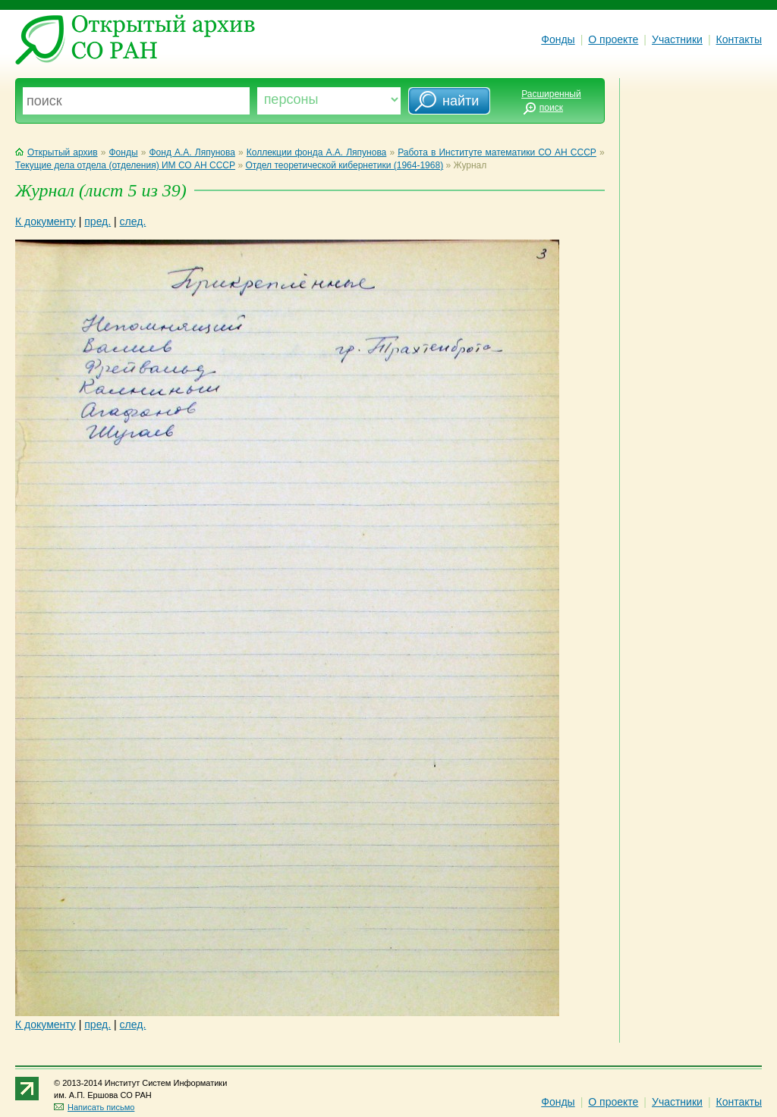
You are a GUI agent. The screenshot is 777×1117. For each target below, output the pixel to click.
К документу (45, 221)
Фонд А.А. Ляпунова (191, 152)
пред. (97, 221)
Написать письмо (94, 1107)
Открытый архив (56, 152)
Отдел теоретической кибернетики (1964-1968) (344, 165)
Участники (677, 39)
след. (133, 221)
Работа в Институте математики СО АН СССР (497, 152)
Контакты (739, 39)
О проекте (613, 39)
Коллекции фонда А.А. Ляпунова (317, 152)
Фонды (557, 39)
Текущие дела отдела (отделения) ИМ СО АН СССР (125, 165)
